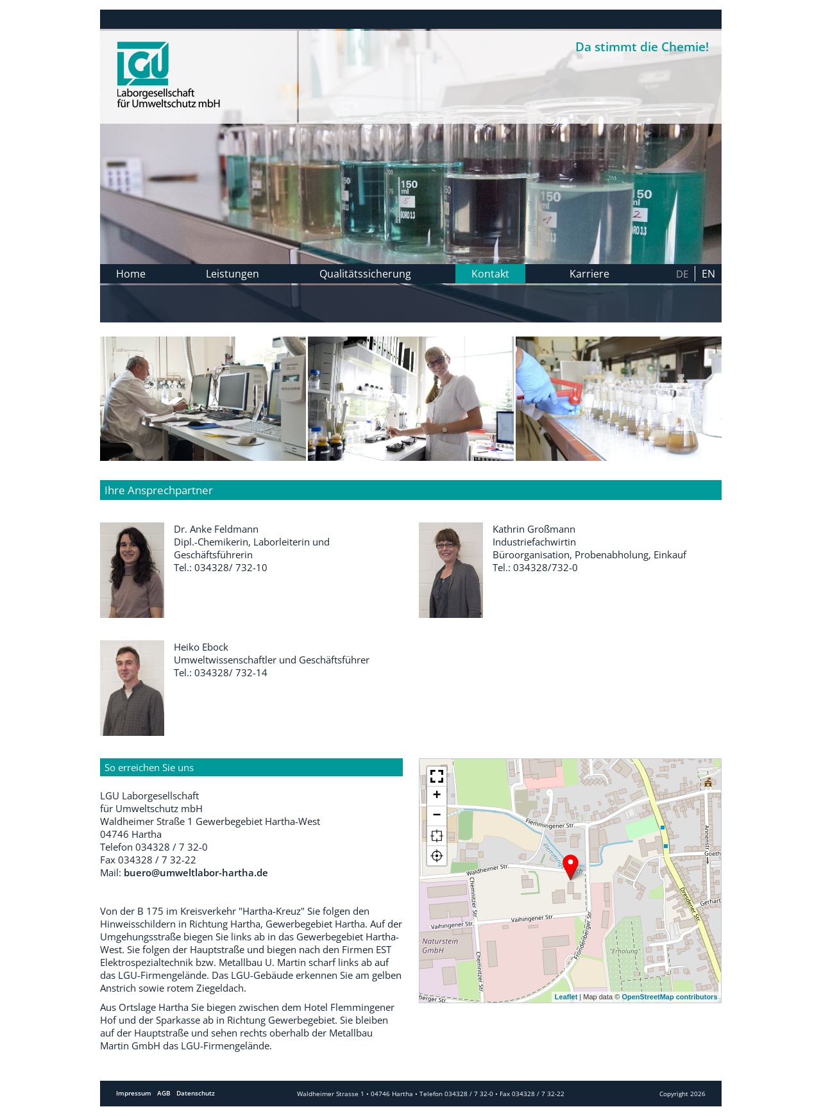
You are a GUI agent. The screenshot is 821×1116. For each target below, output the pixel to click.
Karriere (589, 274)
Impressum (133, 1093)
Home (131, 274)
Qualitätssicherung (365, 274)
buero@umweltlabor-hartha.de (196, 872)
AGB (164, 1093)
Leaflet (566, 997)
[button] (436, 777)
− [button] (436, 816)
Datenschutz (195, 1093)
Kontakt (490, 274)
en (708, 274)
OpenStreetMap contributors (669, 997)
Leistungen (232, 274)
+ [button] (436, 796)
